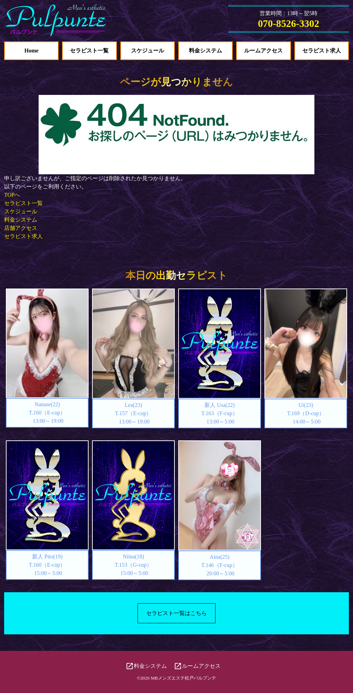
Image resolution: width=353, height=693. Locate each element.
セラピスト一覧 (89, 50)
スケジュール (147, 50)
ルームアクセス (263, 50)
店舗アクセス (20, 228)
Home (31, 50)
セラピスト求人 (321, 50)
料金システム (205, 50)
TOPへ (12, 195)
